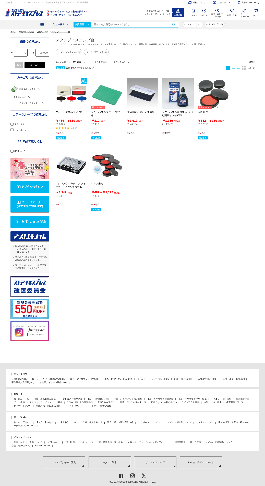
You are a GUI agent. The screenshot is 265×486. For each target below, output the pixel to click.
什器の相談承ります (92, 422)
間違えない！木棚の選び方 (164, 402)
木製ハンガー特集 (213, 402)
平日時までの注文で (69, 11)
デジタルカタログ (32, 186)
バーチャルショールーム (23, 425)
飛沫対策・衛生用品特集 (48, 405)
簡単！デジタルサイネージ (133, 402)
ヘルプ (204, 15)
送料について (36, 442)
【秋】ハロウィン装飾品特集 (128, 399)
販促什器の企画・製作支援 (120, 422)
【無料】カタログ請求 (32, 221)
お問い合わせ (54, 442)
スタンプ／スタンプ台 (69, 52)
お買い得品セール (20, 399)
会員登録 (178, 15)
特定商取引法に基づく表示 (188, 442)
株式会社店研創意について (219, 442)
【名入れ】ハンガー (68, 422)
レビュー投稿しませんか (23, 402)
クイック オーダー (245, 13)
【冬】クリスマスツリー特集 (192, 399)
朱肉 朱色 (203, 111)
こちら (167, 14)
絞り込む (34, 65)
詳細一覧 (251, 68)
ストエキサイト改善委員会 (98, 405)
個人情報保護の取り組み (111, 442)
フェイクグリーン (193, 24)
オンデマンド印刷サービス (178, 422)
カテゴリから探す (56, 24)
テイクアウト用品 (190, 402)
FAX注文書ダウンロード (201, 462)
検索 (174, 24)
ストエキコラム (72, 405)
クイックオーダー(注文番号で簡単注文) (30, 204)
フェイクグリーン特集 (51, 402)
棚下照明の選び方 (235, 402)
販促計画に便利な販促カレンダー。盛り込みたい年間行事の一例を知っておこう (30, 249)
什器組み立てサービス (149, 422)
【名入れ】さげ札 (45, 422)
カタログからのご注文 (64, 462)
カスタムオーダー (205, 422)
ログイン (193, 15)
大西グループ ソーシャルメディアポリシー (149, 442)
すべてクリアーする (97, 52)
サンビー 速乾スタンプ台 (69, 111)
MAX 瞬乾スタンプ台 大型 (140, 111)
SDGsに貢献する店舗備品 (80, 402)
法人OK (66, 14)
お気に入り (232, 15)
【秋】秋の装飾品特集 (98, 399)
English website (42, 445)
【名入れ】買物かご (21, 422)
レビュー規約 (87, 442)
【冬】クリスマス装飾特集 (160, 399)
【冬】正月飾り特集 (221, 399)
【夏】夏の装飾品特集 (71, 399)
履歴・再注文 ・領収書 (217, 15)
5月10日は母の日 (215, 24)
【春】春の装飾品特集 (45, 399)
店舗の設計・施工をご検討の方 (233, 422)
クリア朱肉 (97, 183)
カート (256, 15)
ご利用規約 (70, 442)
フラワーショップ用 (21, 405)
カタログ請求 (110, 462)
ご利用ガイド (18, 442)
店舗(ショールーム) (21, 445)
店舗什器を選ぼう (106, 402)
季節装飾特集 (242, 399)
